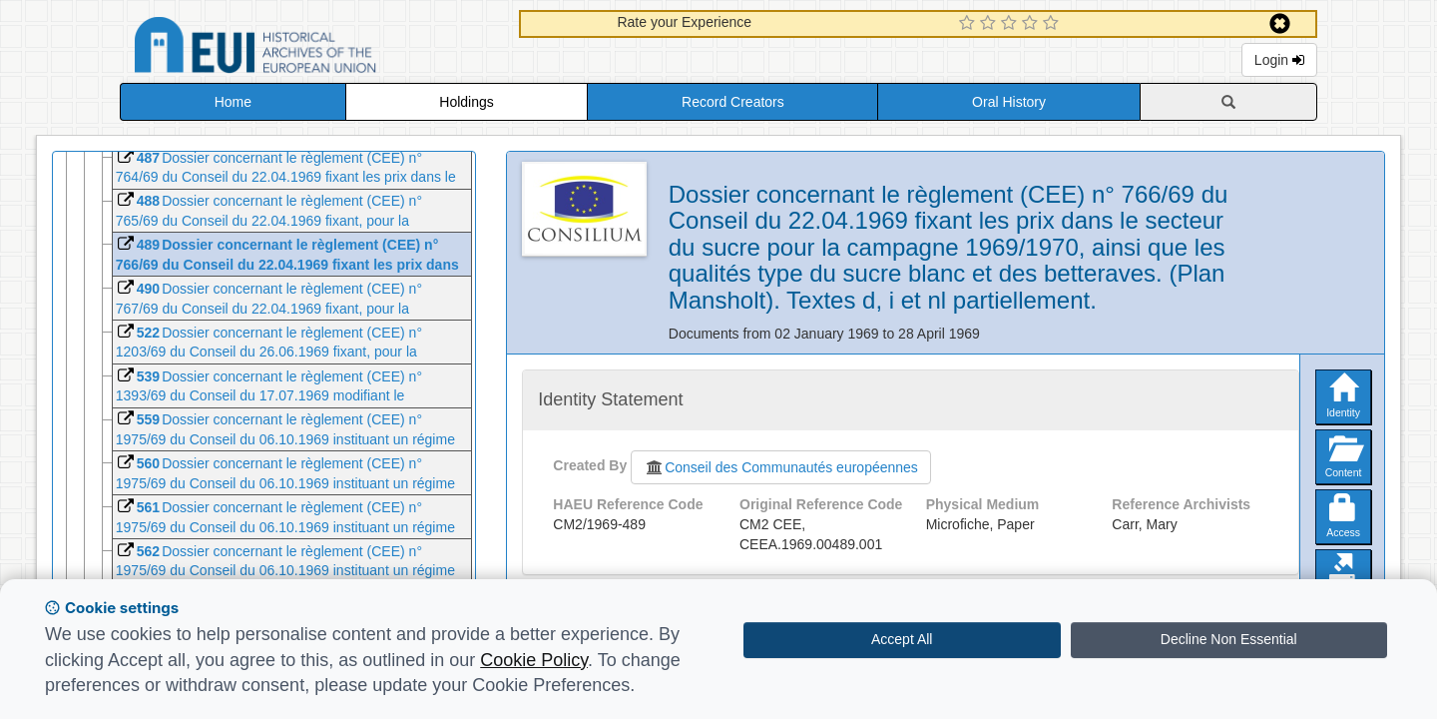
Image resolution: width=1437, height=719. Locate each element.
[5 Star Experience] (1053, 24)
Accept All (901, 639)
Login (1279, 60)
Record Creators (733, 102)
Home (233, 102)
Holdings (466, 102)
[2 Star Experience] (990, 24)
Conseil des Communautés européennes (781, 467)
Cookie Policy (534, 660)
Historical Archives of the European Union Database (311, 48)
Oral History (1009, 102)
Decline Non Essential (1229, 639)
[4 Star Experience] (1032, 24)
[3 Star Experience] (1011, 24)
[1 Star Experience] (969, 24)
